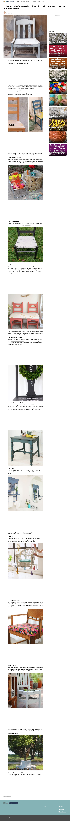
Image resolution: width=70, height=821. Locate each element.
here (35, 154)
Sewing (27, 1)
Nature (38, 1)
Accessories (33, 1)
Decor (43, 1)
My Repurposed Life (26, 225)
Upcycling (23, 1)
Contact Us (45, 806)
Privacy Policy (61, 806)
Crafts (18, 1)
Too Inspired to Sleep (20, 772)
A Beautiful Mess (31, 162)
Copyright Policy (61, 809)
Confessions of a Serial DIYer (17, 341)
